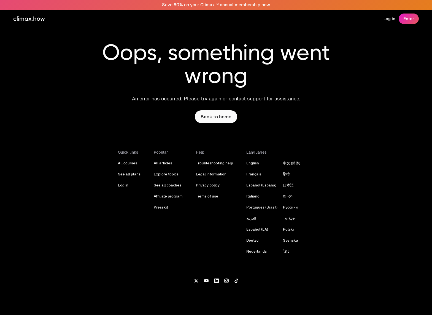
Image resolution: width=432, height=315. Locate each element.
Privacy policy (208, 185)
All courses (127, 163)
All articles (163, 163)
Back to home (216, 116)
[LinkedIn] (216, 280)
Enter (408, 18)
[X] (196, 280)
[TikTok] (236, 280)
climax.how (29, 18)
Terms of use (207, 196)
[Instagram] (226, 280)
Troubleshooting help (214, 163)
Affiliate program (168, 196)
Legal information (211, 174)
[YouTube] (206, 280)
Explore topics (166, 174)
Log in (389, 18)
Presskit (161, 207)
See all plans (129, 174)
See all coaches (167, 185)
